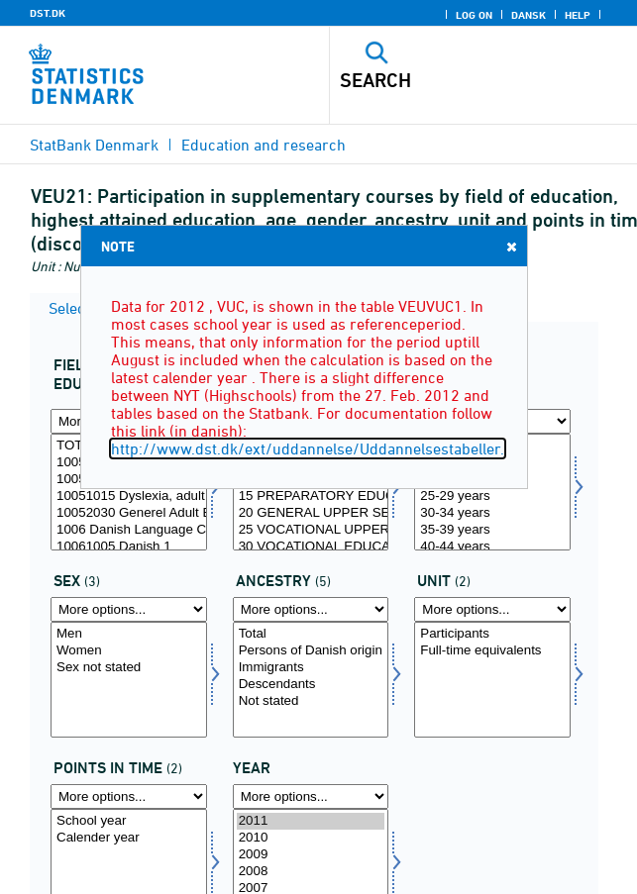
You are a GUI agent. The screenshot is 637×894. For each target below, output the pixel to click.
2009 (311, 854)
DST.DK (47, 13)
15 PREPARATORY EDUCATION (311, 496)
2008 (311, 871)
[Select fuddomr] (129, 492)
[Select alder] (492, 492)
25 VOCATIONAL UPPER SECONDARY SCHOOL (311, 530)
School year (128, 821)
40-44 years (492, 547)
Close (510, 246)
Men (128, 634)
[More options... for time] (311, 796)
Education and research (263, 144)
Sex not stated (128, 667)
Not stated (311, 701)
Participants (492, 634)
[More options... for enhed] (492, 609)
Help (577, 15)
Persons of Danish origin (311, 651)
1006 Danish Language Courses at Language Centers (128, 530)
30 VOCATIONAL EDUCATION (311, 547)
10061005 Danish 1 (128, 547)
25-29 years (492, 496)
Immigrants (311, 667)
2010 (311, 838)
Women (128, 651)
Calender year (128, 838)
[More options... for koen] (129, 609)
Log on (474, 15)
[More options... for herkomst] (311, 609)
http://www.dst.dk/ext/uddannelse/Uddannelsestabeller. (307, 448)
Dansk (528, 15)
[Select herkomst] (311, 680)
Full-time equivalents (492, 651)
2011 (311, 821)
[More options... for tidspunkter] (129, 796)
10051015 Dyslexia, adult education (128, 496)
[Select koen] (129, 680)
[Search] (454, 80)
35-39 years (492, 530)
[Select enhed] (492, 680)
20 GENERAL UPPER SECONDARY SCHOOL (311, 513)
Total (311, 634)
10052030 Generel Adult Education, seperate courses (128, 513)
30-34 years (492, 513)
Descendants (311, 684)
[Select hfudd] (311, 492)
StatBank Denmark (94, 144)
